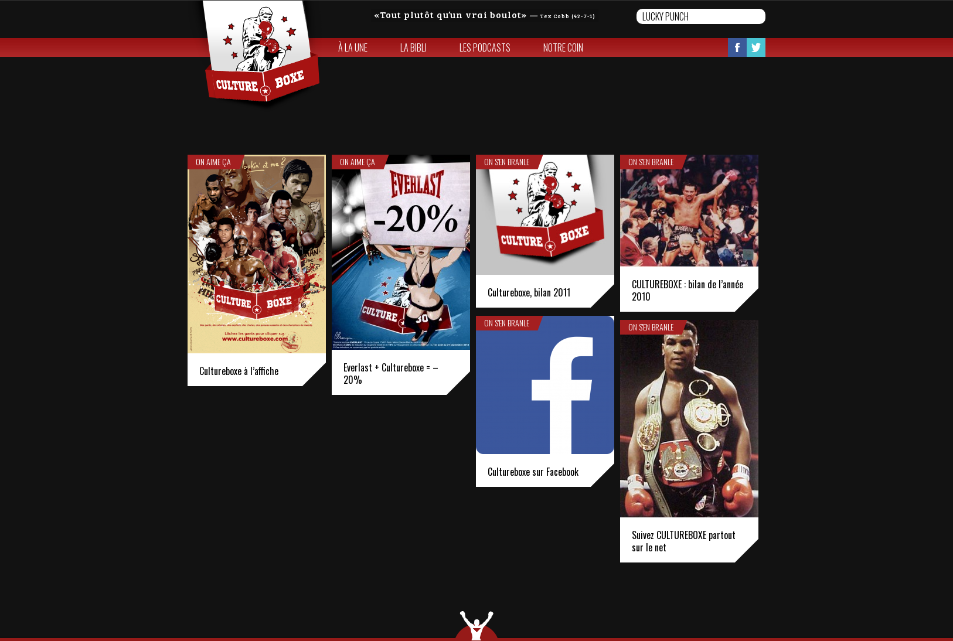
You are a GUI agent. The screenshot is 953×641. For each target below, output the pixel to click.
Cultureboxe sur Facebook (533, 472)
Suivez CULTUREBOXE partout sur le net (684, 541)
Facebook (737, 47)
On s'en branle (506, 161)
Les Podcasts (485, 47)
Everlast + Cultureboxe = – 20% (390, 373)
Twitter (756, 47)
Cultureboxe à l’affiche (238, 371)
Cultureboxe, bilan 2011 (529, 292)
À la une (352, 47)
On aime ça (213, 161)
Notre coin (563, 47)
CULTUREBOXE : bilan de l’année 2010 (687, 290)
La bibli (413, 47)
